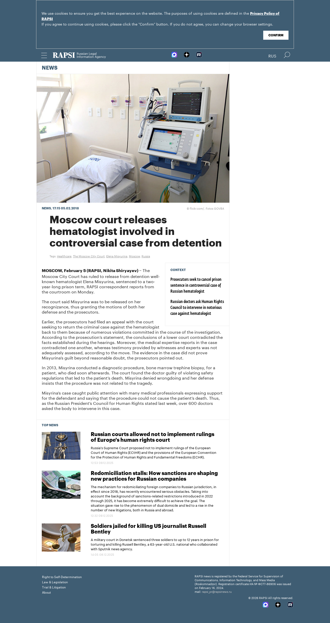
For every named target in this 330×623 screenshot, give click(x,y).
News (49, 68)
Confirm (275, 35)
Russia (146, 255)
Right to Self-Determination (62, 576)
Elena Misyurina (116, 255)
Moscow (134, 255)
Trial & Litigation (54, 586)
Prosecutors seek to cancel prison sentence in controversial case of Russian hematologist (195, 286)
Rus (272, 55)
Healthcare (64, 255)
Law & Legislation (55, 581)
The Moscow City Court (89, 255)
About (46, 591)
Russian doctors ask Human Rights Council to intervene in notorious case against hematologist (197, 308)
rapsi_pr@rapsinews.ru (217, 591)
